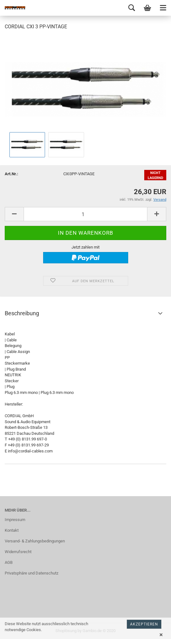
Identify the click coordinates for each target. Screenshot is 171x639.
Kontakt (12, 530)
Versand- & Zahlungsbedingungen (35, 541)
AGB (9, 562)
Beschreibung (22, 313)
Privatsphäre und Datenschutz (31, 573)
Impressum (15, 519)
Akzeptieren (144, 624)
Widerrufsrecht (18, 551)
